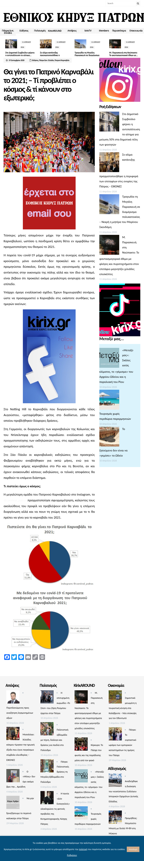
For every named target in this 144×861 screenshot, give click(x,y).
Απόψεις (72, 30)
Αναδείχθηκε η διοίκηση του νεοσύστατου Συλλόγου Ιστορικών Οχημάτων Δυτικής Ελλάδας (123, 791)
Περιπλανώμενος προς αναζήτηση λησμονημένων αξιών (19, 712)
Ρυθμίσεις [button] (72, 855)
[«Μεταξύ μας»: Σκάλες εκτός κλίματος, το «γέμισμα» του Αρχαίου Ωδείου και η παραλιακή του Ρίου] (109, 359)
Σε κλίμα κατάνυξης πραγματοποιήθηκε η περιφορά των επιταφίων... (50, 55)
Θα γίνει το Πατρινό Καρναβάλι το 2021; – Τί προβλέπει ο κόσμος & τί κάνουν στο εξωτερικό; (48, 85)
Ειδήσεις (24, 30)
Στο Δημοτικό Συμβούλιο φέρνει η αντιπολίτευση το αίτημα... (17, 55)
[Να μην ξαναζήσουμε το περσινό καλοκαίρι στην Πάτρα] (13, 803)
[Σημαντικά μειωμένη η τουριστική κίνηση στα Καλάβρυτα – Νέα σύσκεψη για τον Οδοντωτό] (115, 697)
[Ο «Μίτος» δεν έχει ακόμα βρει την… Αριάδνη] (13, 776)
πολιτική (83, 849)
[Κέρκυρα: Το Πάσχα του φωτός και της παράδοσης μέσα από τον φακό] (81, 744)
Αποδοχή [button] (133, 849)
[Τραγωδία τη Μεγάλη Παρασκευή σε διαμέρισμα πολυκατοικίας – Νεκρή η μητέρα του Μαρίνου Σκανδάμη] (109, 205)
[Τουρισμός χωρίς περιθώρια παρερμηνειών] (109, 400)
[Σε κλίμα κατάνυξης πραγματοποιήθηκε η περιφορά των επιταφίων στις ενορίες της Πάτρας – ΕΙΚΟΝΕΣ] (109, 163)
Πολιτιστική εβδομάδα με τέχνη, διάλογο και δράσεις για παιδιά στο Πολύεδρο (54, 740)
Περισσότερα (119, 30)
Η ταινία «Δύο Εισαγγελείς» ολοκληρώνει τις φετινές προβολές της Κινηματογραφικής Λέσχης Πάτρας (55, 808)
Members (104, 30)
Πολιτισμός (40, 30)
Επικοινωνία (136, 30)
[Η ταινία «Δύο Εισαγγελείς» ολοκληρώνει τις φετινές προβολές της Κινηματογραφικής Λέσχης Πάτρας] (47, 798)
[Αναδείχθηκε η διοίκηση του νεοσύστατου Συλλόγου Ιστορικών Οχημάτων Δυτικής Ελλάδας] (115, 781)
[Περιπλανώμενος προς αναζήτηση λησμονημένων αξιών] (13, 697)
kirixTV (88, 30)
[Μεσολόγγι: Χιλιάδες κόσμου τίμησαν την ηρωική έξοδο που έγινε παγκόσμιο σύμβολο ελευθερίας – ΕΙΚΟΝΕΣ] (13, 734)
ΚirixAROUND (54, 30)
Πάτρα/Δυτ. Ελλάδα (8, 31)
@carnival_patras (15, 500)
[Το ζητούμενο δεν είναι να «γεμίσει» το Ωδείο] (109, 437)
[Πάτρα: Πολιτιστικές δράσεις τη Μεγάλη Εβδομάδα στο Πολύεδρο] (47, 766)
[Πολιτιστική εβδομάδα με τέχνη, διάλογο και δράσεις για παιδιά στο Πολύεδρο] (47, 729)
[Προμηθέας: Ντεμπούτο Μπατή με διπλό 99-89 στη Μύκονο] (115, 818)
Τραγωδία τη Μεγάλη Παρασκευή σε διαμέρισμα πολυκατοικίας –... (82, 55)
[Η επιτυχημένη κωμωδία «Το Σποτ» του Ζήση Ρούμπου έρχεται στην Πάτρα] (47, 697)
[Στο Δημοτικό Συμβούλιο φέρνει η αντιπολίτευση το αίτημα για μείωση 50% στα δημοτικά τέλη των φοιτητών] (109, 122)
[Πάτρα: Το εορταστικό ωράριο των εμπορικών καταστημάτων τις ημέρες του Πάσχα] (115, 734)
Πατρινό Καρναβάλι (62, 60)
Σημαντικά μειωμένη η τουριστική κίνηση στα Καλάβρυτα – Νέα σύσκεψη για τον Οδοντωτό (122, 708)
